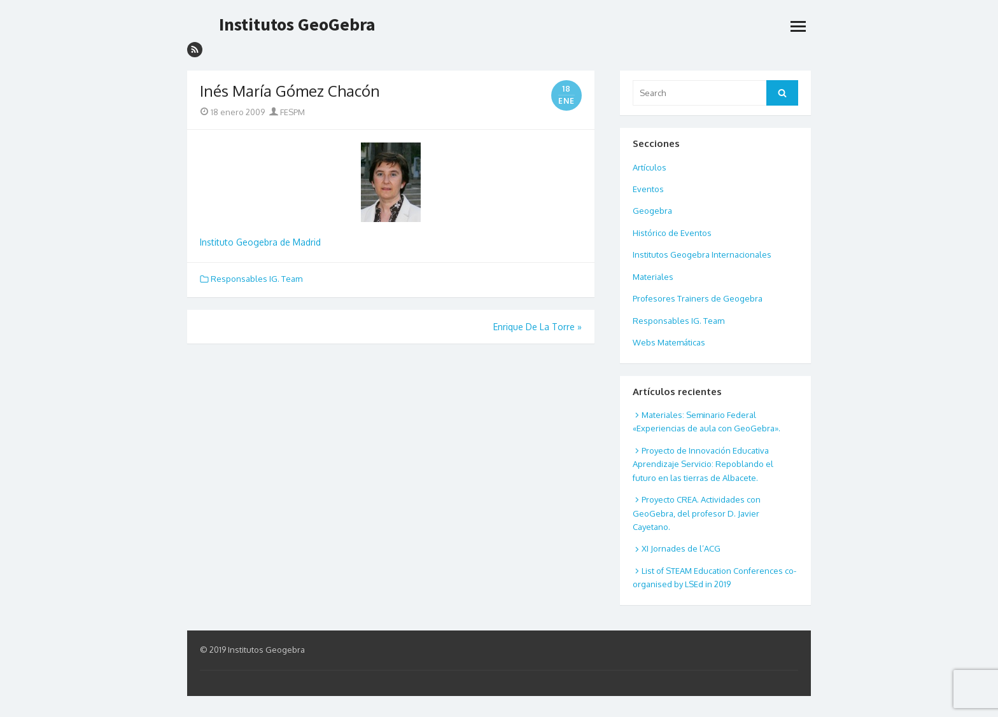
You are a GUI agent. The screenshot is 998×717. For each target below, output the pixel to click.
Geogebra (652, 210)
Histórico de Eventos (672, 233)
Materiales (653, 277)
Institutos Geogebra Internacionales (702, 254)
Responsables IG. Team (256, 279)
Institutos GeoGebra (297, 24)
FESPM (287, 112)
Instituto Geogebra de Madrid (260, 242)
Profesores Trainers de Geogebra (698, 298)
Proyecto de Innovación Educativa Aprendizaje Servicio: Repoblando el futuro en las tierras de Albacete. (703, 464)
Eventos (648, 189)
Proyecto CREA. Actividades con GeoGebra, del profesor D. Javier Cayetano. (697, 513)
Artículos (649, 167)
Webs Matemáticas (669, 342)
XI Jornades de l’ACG (681, 548)
